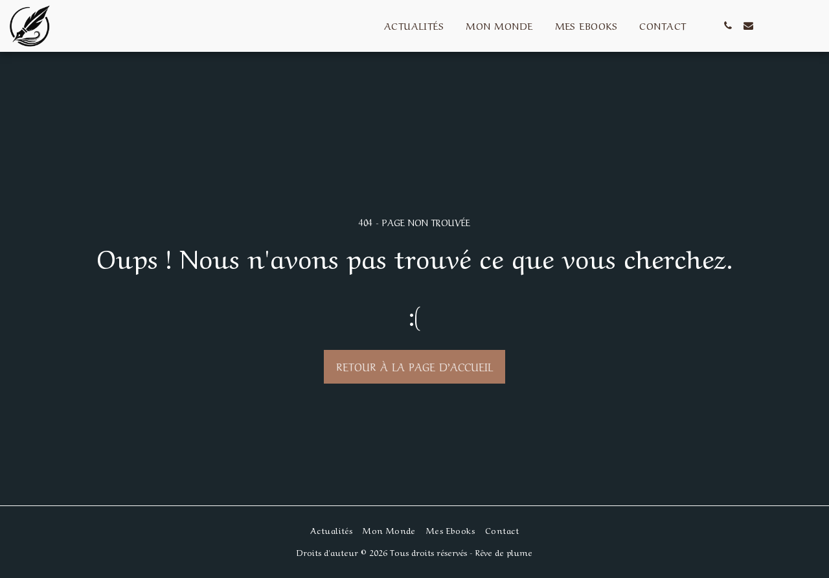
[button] (728, 25)
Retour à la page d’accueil (414, 366)
